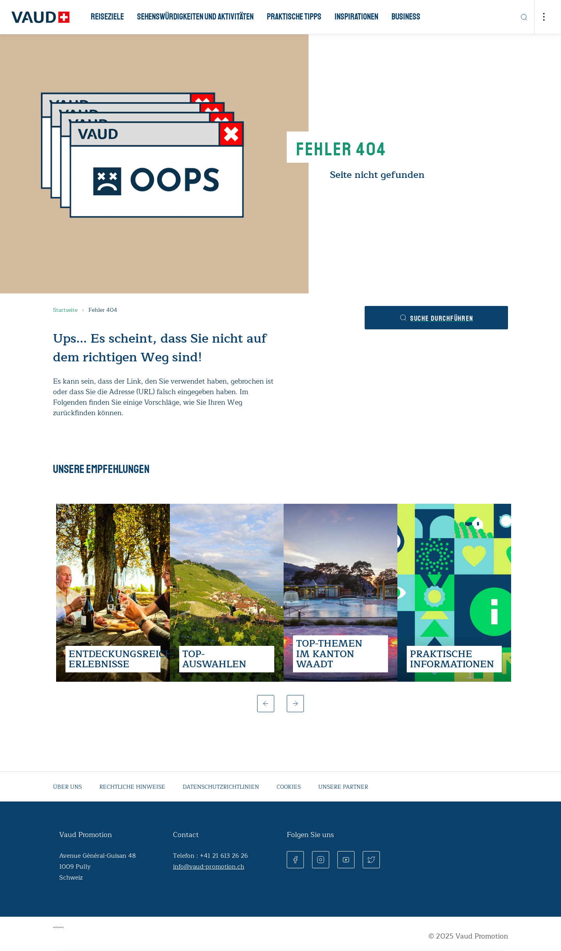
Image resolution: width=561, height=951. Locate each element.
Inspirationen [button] (356, 16)
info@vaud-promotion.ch (208, 867)
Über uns (67, 786)
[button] (265, 703)
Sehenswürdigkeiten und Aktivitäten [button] (195, 16)
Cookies (289, 786)
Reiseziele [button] (107, 16)
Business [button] (406, 16)
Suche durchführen (436, 318)
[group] (113, 593)
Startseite (65, 310)
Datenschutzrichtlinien (221, 786)
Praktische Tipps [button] (294, 16)
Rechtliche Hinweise (132, 786)
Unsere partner (343, 786)
